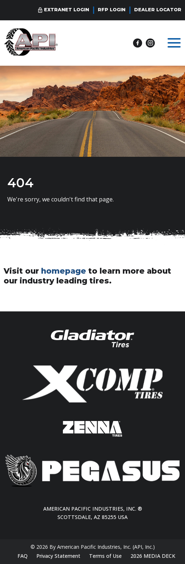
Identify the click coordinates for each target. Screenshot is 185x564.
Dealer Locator (157, 9)
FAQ (22, 555)
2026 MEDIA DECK (152, 555)
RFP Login (111, 9)
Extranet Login (66, 9)
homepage (63, 270)
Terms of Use (105, 555)
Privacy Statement (58, 555)
